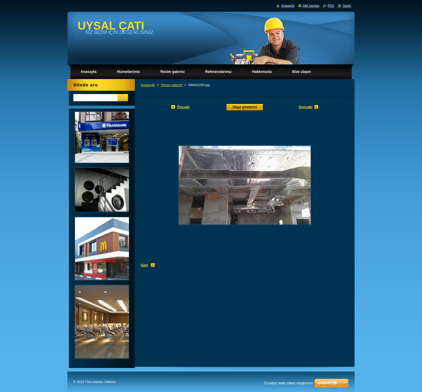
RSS (331, 5)
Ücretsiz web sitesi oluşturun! (288, 383)
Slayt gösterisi (244, 107)
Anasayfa (148, 85)
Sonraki (305, 107)
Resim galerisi (171, 85)
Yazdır (346, 5)
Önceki (183, 107)
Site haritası (311, 5)
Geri (144, 265)
